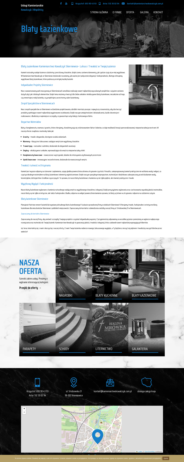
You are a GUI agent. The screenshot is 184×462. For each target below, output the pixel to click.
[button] (97, 436)
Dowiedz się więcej (38, 458)
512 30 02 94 (40, 395)
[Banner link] (74, 276)
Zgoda (166, 458)
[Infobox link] (61, 3)
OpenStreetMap (150, 451)
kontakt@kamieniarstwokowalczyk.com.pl (113, 391)
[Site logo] (32, 7)
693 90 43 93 (42, 391)
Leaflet (139, 451)
